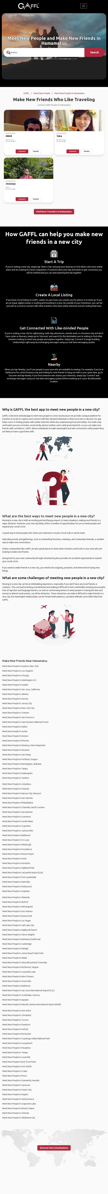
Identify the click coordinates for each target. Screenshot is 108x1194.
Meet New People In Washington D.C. (19, 680)
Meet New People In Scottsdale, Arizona (21, 995)
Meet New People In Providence (17, 849)
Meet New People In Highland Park (18, 868)
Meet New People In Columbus (16, 784)
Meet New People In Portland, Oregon (20, 759)
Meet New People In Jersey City (17, 703)
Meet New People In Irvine (14, 858)
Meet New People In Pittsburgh (16, 844)
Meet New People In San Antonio (17, 798)
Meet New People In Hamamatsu (69, 93)
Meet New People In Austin (15, 731)
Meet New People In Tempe (15, 1052)
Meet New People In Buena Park (17, 916)
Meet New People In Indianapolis (17, 773)
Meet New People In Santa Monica (18, 1099)
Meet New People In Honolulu (16, 863)
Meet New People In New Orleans (18, 976)
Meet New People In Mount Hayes (18, 854)
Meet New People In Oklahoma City (18, 1117)
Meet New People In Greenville (16, 981)
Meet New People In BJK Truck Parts (19, 1062)
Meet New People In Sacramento (17, 812)
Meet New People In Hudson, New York (20, 666)
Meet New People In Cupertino (16, 826)
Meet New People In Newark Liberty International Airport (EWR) (31, 1004)
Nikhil (9, 136)
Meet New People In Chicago (15, 675)
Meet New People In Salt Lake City (18, 925)
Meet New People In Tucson (15, 1020)
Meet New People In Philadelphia (17, 803)
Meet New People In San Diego (16, 754)
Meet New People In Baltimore (16, 835)
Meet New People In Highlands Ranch (19, 930)
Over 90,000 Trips (65, 59)
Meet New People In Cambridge (17, 944)
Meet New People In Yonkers (15, 778)
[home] (28, 6)
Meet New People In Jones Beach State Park (22, 953)
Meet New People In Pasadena (16, 1048)
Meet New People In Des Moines (17, 911)
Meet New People (42, 93)
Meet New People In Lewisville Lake (19, 972)
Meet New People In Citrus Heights (18, 934)
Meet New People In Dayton (15, 1094)
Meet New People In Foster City (17, 1090)
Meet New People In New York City (18, 708)
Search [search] (94, 52)
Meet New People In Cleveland (16, 1015)
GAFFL (26, 93)
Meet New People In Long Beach (17, 1043)
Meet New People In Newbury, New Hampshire (23, 745)
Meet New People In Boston (15, 736)
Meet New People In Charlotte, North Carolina (23, 807)
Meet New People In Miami (14, 958)
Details (36, 151)
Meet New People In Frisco (14, 1076)
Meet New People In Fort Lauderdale (19, 877)
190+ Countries (46, 59)
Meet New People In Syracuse (16, 1085)
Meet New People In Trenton (15, 713)
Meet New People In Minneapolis (17, 906)
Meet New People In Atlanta (15, 694)
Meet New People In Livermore (16, 816)
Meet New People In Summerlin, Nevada (20, 1080)
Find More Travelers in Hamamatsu (54, 211)
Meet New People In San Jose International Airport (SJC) (28, 990)
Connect (22, 151)
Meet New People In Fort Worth (17, 1066)
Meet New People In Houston (15, 750)
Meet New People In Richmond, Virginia (20, 967)
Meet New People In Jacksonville (17, 830)
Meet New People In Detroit (15, 1029)
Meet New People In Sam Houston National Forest (25, 722)
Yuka (59, 136)
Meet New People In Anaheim (16, 891)
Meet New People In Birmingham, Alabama (21, 764)
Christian (11, 184)
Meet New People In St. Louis (15, 840)
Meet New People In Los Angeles (17, 671)
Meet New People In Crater (14, 1071)
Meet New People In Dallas (14, 727)
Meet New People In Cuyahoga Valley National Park (26, 1038)
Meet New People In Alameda (16, 897)
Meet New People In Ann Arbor (16, 1010)
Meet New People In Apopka (15, 1000)
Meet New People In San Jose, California (21, 689)
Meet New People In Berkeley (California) (21, 939)
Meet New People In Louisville (16, 1057)
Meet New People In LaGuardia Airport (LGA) (22, 872)
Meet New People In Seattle (15, 685)
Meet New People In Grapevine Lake (19, 1104)
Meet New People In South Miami (17, 821)
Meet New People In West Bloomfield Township (24, 962)
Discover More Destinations (54, 1148)
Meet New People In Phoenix (15, 740)
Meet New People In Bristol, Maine (18, 1108)
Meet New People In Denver (15, 699)
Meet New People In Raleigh (15, 948)
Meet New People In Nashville (16, 882)
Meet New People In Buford (15, 902)
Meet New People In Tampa (15, 768)
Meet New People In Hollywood (17, 886)
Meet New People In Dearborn (16, 1024)
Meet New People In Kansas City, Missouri (21, 793)
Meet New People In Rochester (16, 1034)
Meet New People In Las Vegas (16, 920)
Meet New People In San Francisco (18, 717)
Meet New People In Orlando (15, 789)
